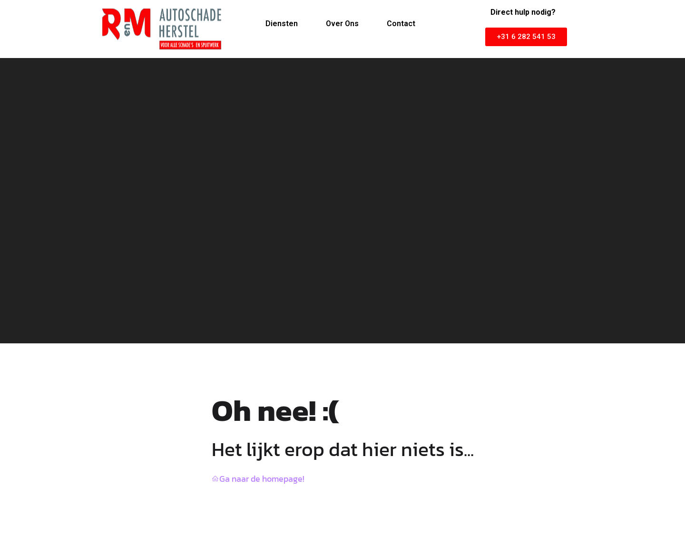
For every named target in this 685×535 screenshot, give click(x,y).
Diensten (281, 23)
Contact (401, 23)
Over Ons (342, 23)
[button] (526, 37)
